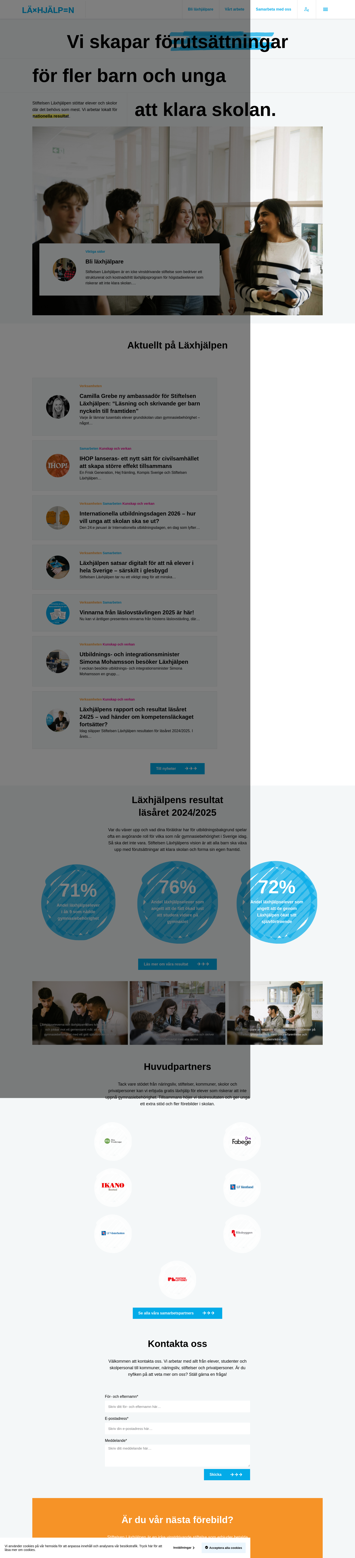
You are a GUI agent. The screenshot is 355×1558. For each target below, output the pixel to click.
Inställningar (267, 1547)
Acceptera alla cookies (309, 1548)
